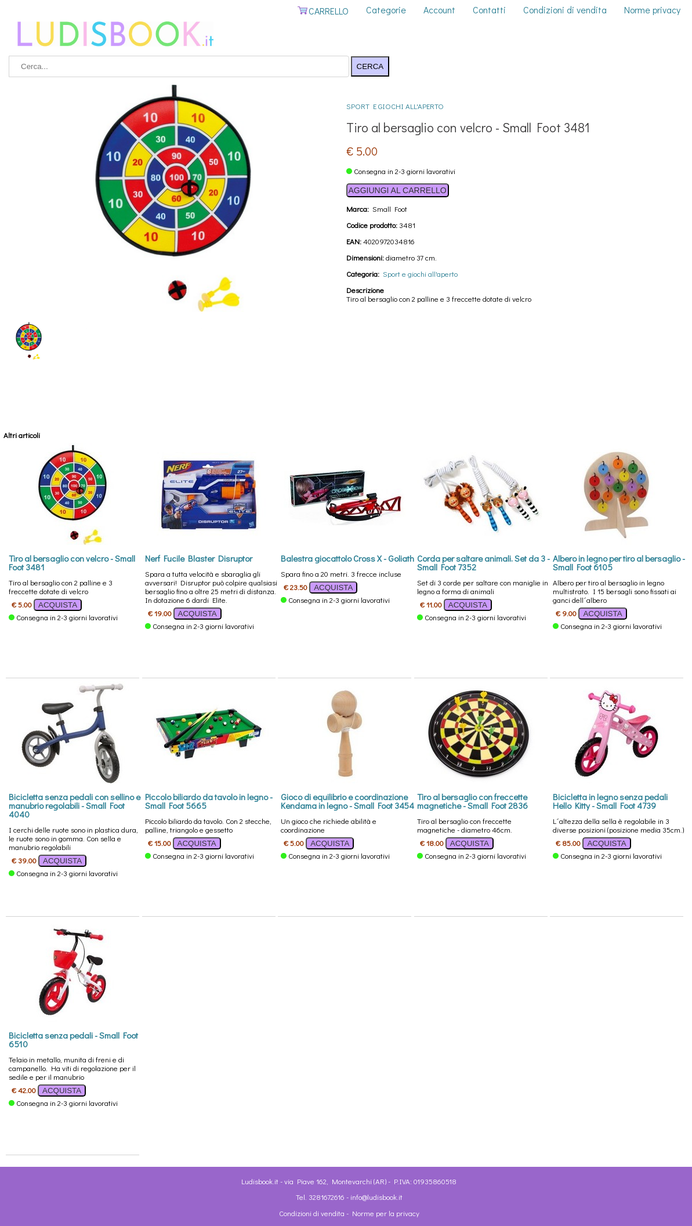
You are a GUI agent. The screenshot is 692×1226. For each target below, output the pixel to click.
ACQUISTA (57, 605)
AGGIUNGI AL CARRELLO (398, 190)
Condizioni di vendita (565, 9)
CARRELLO (323, 11)
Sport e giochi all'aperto (395, 106)
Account (439, 9)
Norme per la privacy (385, 1213)
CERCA (370, 66)
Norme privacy (652, 9)
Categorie (386, 9)
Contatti (489, 9)
